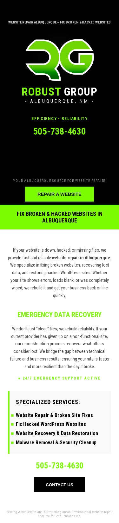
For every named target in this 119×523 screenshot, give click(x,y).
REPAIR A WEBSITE (59, 194)
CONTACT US (59, 484)
